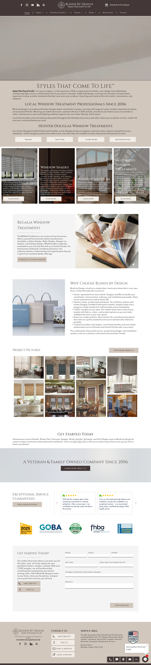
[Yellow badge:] (26, 528)
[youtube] (32, 5)
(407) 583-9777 (79, 442)
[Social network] (38, 5)
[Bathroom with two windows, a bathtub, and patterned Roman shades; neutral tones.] (122, 374)
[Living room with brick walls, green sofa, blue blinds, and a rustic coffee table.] (60, 374)
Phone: (114, 553)
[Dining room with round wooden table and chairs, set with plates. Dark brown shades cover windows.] (91, 398)
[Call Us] (110, 659)
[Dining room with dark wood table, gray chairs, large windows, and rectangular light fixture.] (122, 406)
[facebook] (21, 5)
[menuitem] (27, 12)
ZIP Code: (69, 562)
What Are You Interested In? (112, 562)
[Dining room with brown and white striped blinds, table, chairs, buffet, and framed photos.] (91, 367)
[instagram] (27, 5)
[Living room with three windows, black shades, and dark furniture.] (60, 406)
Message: (69, 582)
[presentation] (81, 597)
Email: (91, 553)
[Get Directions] (123, 659)
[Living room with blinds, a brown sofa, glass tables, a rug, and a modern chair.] (29, 367)
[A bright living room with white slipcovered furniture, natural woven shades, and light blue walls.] (29, 398)
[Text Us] (117, 659)
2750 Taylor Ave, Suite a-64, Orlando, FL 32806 (28, 637)
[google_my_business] (44, 5)
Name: (67, 553)
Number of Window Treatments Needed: (83, 572)
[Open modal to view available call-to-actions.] (136, 659)
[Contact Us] (130, 659)
